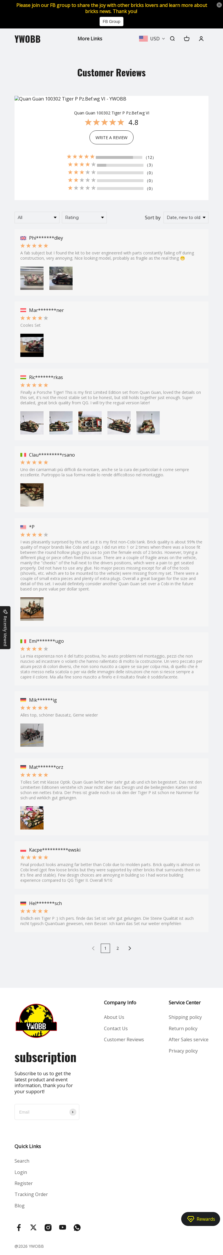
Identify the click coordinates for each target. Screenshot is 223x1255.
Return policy (183, 1028)
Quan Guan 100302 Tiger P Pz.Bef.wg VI (111, 113)
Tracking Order (31, 1194)
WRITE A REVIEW (111, 137)
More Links (90, 38)
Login (21, 1172)
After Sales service (188, 1039)
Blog (20, 1205)
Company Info (120, 1002)
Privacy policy (183, 1051)
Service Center (185, 1002)
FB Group (112, 21)
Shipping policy (185, 1017)
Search (22, 1161)
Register (24, 1183)
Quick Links (28, 1146)
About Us (114, 1017)
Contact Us (116, 1028)
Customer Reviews (124, 1039)
